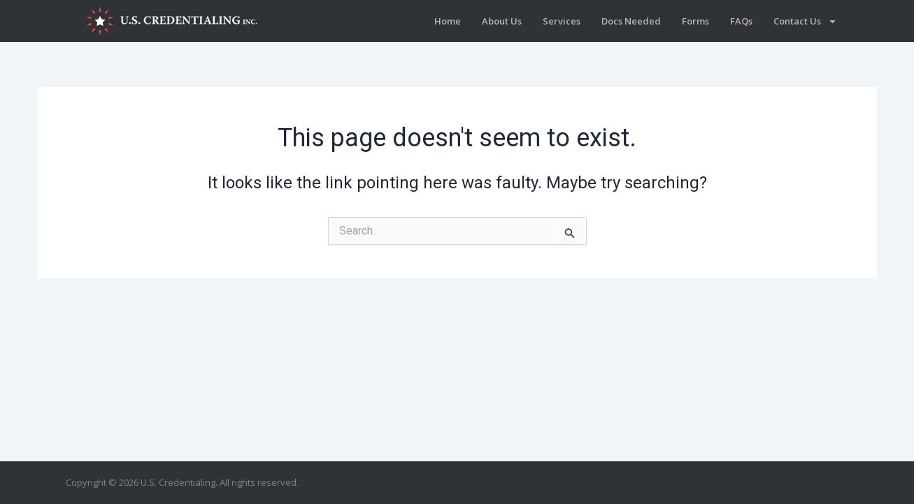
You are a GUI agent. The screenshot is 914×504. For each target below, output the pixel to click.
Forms (695, 21)
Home (447, 21)
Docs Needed (631, 21)
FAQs (741, 21)
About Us (502, 21)
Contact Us (805, 21)
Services (561, 21)
